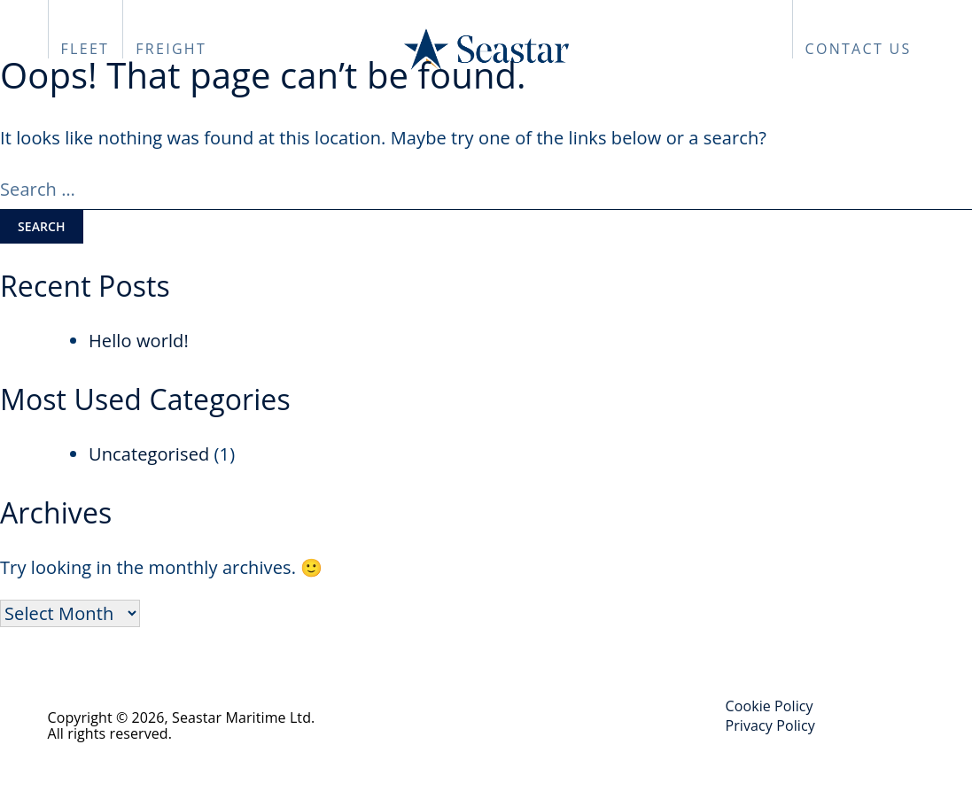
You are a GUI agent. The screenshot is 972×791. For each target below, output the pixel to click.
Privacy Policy (770, 725)
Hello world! (139, 341)
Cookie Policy (769, 706)
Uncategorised (149, 454)
